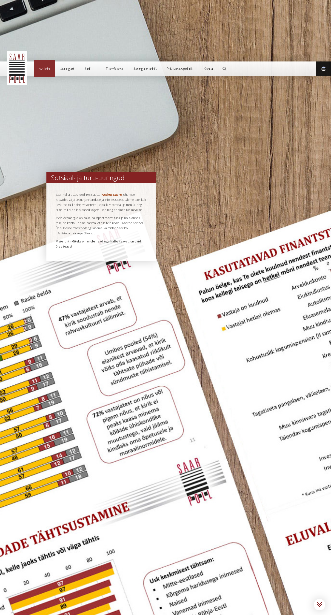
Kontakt (210, 68)
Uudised (90, 68)
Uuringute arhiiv (145, 68)
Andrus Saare (112, 194)
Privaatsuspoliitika (180, 68)
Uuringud (67, 68)
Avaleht (44, 68)
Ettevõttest (114, 68)
